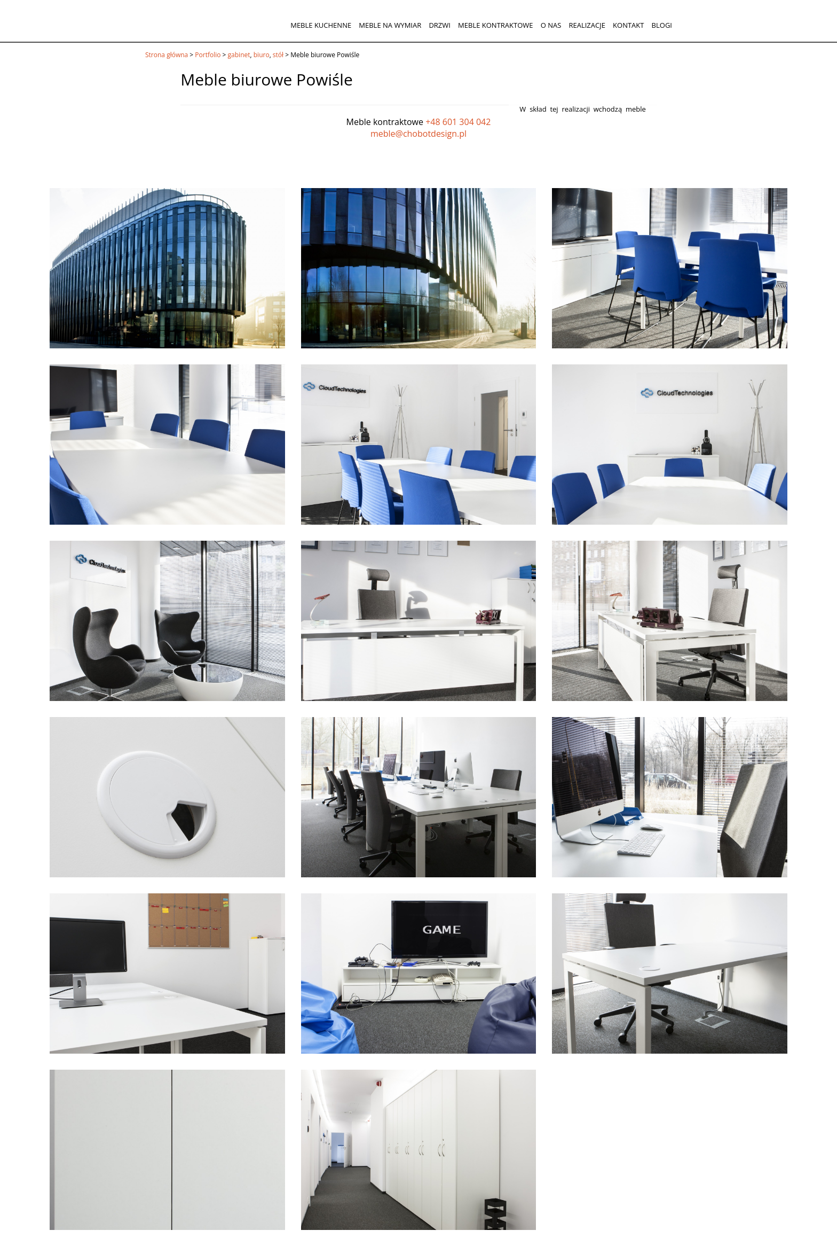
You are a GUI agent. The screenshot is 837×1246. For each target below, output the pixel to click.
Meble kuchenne (320, 25)
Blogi (662, 25)
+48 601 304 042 (458, 122)
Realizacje (586, 25)
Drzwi (440, 25)
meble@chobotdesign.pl (418, 133)
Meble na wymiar (390, 25)
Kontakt (628, 25)
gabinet (239, 54)
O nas (551, 25)
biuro (262, 54)
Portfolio (207, 54)
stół (278, 54)
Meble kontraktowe (495, 25)
